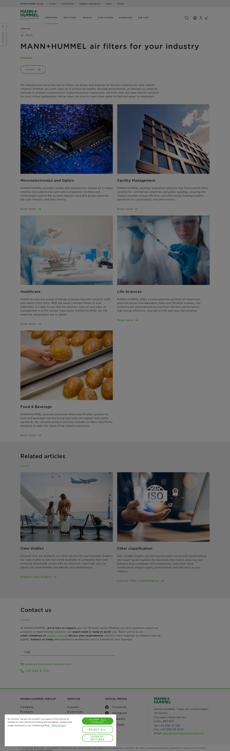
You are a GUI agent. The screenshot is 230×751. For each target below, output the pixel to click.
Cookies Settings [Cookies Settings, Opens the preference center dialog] (98, 738)
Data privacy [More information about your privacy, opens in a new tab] (58, 725)
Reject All (97, 729)
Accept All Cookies (97, 721)
